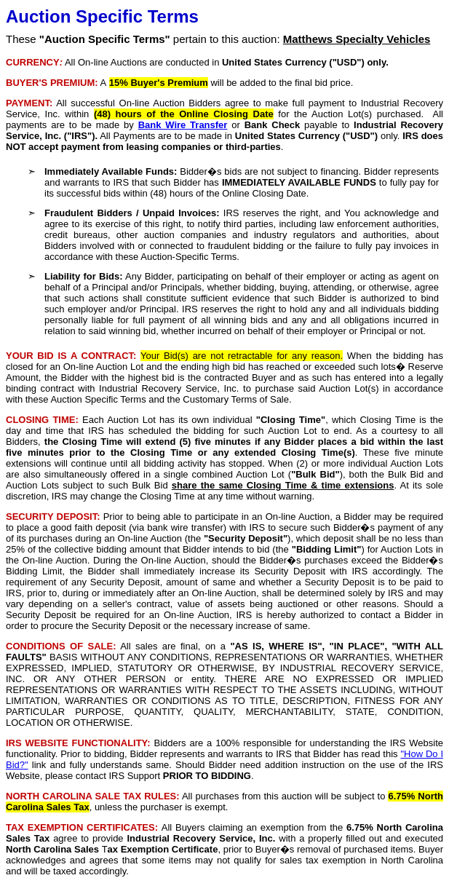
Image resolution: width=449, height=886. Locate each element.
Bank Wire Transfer (183, 124)
